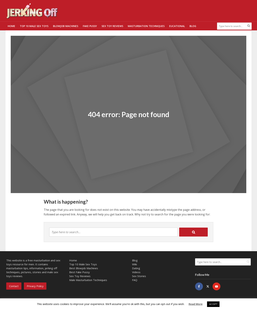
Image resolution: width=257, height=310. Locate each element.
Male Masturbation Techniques (88, 280)
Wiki (134, 264)
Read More (196, 304)
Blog (193, 26)
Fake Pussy (90, 26)
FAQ (134, 280)
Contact (14, 286)
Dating (136, 268)
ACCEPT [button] (213, 304)
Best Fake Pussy (79, 272)
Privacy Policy (35, 286)
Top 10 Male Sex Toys (34, 26)
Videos (136, 272)
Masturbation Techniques (146, 26)
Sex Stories (139, 276)
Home (11, 26)
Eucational (177, 26)
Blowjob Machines (65, 26)
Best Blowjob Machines (83, 268)
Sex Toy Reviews (112, 26)
